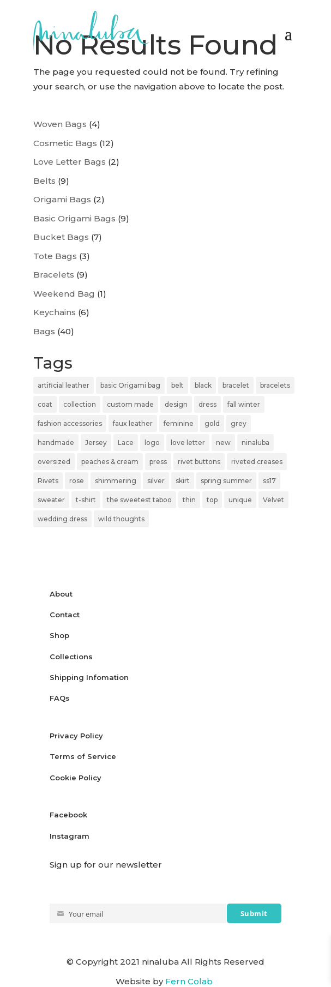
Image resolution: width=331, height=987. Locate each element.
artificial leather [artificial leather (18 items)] (63, 385)
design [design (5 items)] (176, 404)
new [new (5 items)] (223, 442)
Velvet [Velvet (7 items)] (273, 500)
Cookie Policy (75, 777)
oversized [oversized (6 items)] (54, 462)
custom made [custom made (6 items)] (130, 404)
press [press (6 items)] (158, 462)
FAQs (60, 698)
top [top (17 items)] (212, 500)
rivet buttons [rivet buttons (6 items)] (199, 462)
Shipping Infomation (89, 677)
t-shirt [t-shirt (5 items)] (86, 500)
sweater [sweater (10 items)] (51, 500)
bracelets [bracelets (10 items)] (275, 385)
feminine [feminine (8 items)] (179, 423)
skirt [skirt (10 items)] (183, 481)
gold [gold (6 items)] (212, 423)
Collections (71, 656)
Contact (65, 614)
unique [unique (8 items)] (240, 500)
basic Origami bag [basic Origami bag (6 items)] (130, 385)
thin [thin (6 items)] (189, 500)
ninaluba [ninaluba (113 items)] (255, 442)
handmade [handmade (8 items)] (56, 442)
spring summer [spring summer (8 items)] (226, 481)
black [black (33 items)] (203, 385)
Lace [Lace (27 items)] (126, 442)
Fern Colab (190, 981)
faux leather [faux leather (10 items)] (133, 423)
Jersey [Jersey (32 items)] (96, 442)
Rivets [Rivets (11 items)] (48, 481)
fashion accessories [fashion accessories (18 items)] (70, 423)
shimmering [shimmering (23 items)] (115, 481)
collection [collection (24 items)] (79, 404)
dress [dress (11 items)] (207, 404)
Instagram (69, 836)
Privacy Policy (77, 735)
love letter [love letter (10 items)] (188, 442)
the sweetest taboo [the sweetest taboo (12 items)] (139, 500)
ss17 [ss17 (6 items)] (269, 481)
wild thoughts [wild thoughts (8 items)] (121, 519)
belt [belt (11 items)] (177, 385)
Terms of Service (83, 756)
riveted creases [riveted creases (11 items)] (256, 462)
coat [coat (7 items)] (45, 404)
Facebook (68, 814)
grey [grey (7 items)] (238, 423)
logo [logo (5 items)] (152, 442)
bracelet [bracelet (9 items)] (235, 385)
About (61, 593)
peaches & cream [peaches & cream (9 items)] (110, 462)
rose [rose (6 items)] (76, 481)
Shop (59, 635)
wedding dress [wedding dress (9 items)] (62, 519)
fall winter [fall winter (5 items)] (243, 404)
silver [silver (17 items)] (156, 481)
